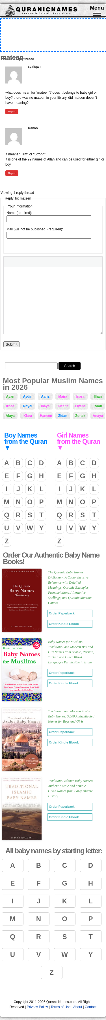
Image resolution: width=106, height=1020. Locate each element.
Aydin (28, 396)
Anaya (98, 416)
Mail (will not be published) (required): (35, 229)
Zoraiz (80, 416)
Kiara (27, 416)
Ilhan (98, 396)
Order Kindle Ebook (64, 623)
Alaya (10, 416)
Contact (90, 1007)
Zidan (62, 416)
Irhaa (10, 406)
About (77, 1007)
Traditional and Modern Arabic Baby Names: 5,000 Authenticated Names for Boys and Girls (71, 716)
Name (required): (19, 213)
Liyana (80, 406)
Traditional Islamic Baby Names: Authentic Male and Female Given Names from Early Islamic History (70, 788)
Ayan (10, 396)
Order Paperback (62, 613)
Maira (62, 396)
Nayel (27, 406)
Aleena (62, 406)
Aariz (45, 396)
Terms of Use (61, 1007)
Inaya (45, 406)
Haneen (46, 416)
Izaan (98, 406)
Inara (80, 396)
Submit (11, 344)
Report (12, 111)
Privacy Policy (37, 1007)
